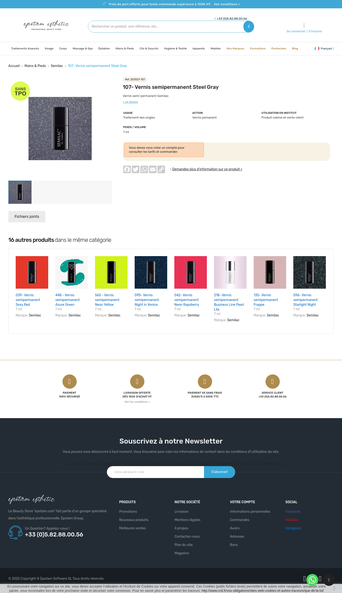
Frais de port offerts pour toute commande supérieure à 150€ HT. (174, 4)
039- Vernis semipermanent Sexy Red (28, 300)
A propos (181, 528)
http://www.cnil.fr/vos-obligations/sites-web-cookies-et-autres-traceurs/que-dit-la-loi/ (263, 591)
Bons (234, 544)
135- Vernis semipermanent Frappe (266, 300)
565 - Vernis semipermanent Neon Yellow (107, 300)
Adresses (237, 536)
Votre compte (242, 501)
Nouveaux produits (133, 519)
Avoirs (234, 528)
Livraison (182, 511)
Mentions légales (187, 519)
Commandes (239, 519)
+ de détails (130, 102)
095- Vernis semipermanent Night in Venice (147, 300)
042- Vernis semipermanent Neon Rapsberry (186, 300)
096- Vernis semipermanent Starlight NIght (305, 300)
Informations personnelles (250, 511)
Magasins (182, 552)
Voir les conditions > (137, 401)
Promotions (128, 511)
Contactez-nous (187, 536)
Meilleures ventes (132, 528)
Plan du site (184, 544)
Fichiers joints (27, 216)
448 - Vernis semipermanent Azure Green (67, 300)
